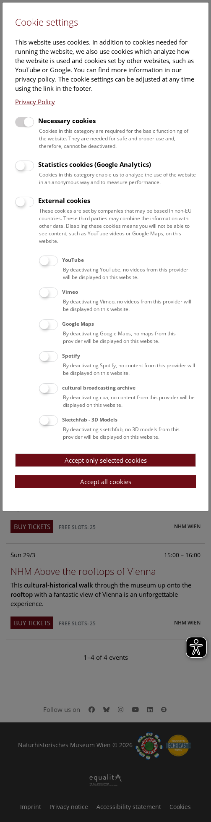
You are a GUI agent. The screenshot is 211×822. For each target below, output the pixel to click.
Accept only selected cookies (106, 460)
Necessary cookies (67, 120)
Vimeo (70, 291)
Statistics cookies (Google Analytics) (94, 164)
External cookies (64, 200)
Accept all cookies (105, 481)
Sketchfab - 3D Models (89, 419)
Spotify (71, 355)
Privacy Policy (35, 101)
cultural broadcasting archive (98, 387)
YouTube (73, 259)
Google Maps (78, 323)
